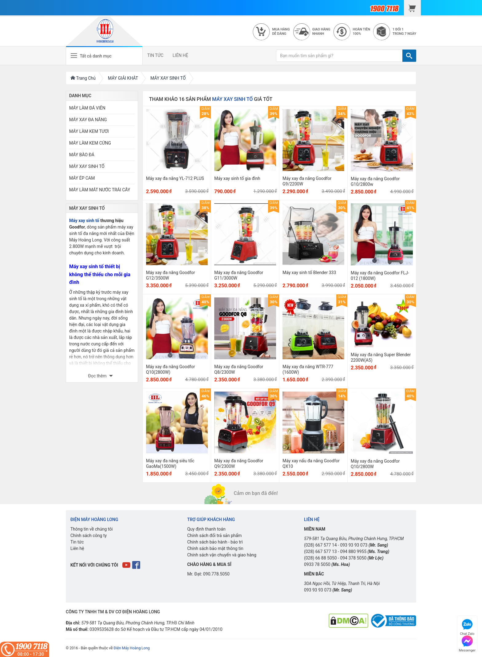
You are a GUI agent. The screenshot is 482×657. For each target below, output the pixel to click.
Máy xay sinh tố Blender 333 (309, 272)
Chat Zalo (467, 626)
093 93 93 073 (353, 545)
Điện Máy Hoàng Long (132, 648)
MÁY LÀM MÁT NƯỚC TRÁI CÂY (99, 189)
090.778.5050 (216, 573)
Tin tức (77, 542)
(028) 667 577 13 (320, 551)
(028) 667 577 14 (320, 545)
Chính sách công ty (88, 535)
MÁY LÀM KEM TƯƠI (89, 131)
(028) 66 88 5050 (320, 557)
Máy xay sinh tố (84, 220)
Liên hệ (77, 548)
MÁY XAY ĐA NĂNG (88, 119)
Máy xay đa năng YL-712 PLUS (175, 178)
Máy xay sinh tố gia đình (237, 178)
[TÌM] (409, 56)
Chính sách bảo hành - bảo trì (215, 542)
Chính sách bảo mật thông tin (215, 548)
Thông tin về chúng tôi (91, 529)
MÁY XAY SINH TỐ (87, 166)
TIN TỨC (155, 55)
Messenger (467, 643)
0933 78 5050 (317, 564)
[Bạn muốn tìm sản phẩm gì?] (339, 56)
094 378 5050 (353, 557)
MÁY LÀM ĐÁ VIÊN (87, 108)
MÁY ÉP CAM (82, 178)
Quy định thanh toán (206, 529)
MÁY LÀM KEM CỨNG (90, 143)
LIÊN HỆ (180, 55)
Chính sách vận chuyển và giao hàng (221, 554)
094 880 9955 (353, 551)
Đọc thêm (98, 375)
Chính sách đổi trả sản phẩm (214, 535)
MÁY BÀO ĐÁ (81, 154)
